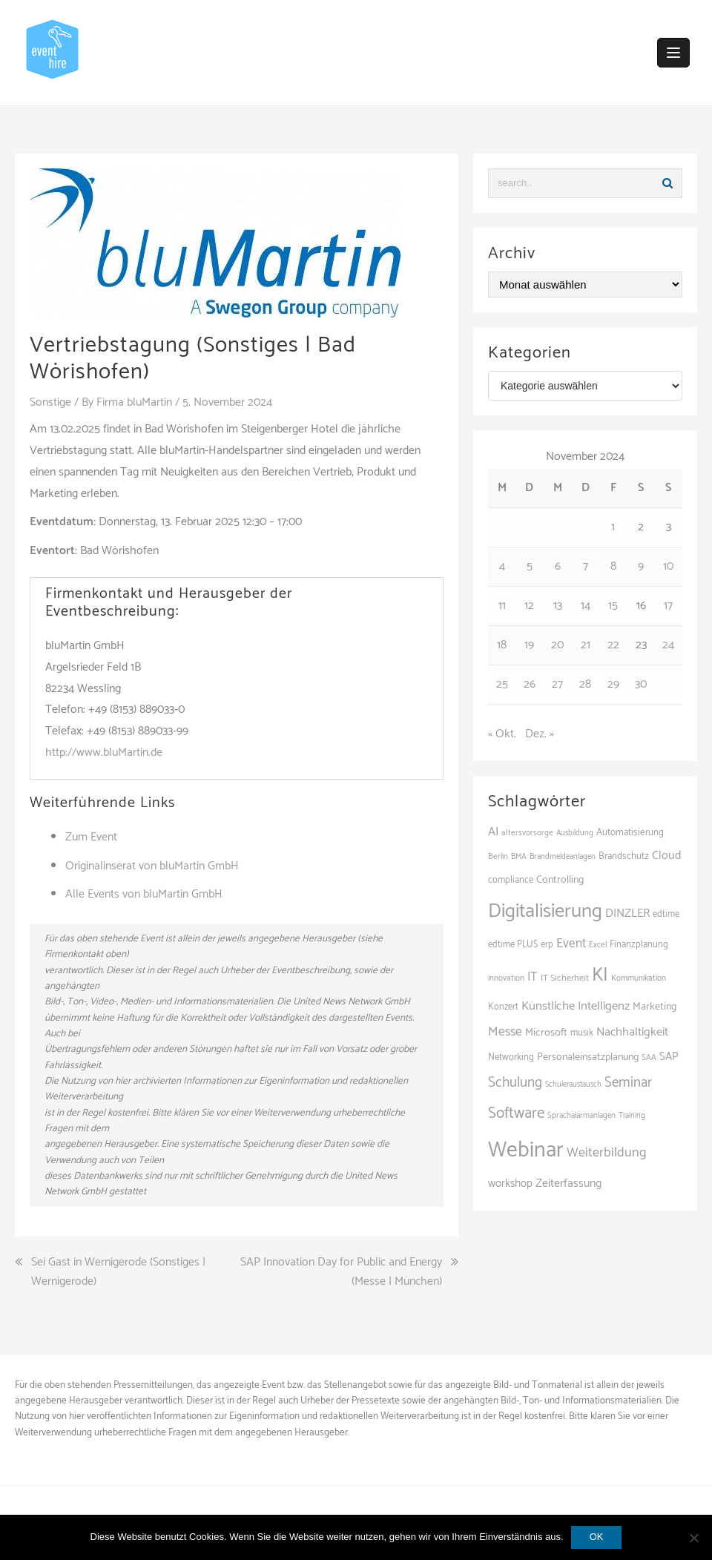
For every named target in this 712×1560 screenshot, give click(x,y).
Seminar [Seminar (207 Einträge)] (628, 1082)
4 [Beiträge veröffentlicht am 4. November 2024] (502, 566)
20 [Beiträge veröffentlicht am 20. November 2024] (557, 645)
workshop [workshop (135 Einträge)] (510, 1183)
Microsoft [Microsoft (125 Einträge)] (546, 1032)
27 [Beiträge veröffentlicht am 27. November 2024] (557, 684)
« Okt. (502, 734)
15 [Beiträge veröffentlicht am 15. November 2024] (613, 606)
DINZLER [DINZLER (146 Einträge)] (627, 914)
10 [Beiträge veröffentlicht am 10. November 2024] (668, 566)
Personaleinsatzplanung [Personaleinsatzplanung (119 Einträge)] (588, 1057)
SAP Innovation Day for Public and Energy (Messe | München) (341, 1272)
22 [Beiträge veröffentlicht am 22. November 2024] (613, 645)
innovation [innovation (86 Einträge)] (506, 978)
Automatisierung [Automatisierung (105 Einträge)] (630, 832)
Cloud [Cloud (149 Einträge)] (667, 856)
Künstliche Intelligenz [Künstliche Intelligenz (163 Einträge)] (575, 1006)
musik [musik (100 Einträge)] (581, 1033)
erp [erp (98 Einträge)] (547, 944)
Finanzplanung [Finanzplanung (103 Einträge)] (639, 944)
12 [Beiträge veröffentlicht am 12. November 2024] (529, 606)
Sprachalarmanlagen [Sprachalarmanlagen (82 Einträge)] (581, 1115)
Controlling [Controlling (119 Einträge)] (560, 880)
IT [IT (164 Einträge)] (532, 977)
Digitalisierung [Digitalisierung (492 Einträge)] (545, 911)
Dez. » (539, 734)
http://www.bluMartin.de (103, 753)
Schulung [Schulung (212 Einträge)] (515, 1082)
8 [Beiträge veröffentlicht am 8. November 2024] (613, 566)
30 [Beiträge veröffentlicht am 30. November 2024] (641, 684)
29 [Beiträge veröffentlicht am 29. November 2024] (613, 684)
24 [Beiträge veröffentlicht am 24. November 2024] (668, 645)
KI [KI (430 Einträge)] (600, 975)
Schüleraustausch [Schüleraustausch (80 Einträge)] (573, 1084)
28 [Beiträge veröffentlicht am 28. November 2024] (585, 684)
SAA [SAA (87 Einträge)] (649, 1057)
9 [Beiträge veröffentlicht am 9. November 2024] (641, 566)
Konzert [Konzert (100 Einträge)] (503, 1007)
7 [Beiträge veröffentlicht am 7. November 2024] (585, 566)
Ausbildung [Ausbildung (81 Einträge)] (574, 833)
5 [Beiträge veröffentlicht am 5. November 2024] (530, 566)
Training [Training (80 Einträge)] (632, 1115)
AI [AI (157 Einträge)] (493, 832)
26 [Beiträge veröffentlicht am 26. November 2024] (529, 684)
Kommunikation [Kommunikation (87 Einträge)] (638, 978)
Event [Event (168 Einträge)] (571, 943)
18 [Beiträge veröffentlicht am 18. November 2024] (502, 645)
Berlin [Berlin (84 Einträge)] (498, 856)
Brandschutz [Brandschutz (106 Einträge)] (624, 856)
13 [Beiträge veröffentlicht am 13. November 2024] (557, 606)
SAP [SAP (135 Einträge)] (669, 1056)
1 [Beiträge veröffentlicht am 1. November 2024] (613, 527)
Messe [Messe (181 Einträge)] (505, 1032)
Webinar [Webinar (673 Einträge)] (526, 1150)
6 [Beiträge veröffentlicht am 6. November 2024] (558, 566)
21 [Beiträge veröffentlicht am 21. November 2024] (585, 645)
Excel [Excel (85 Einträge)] (598, 945)
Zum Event (91, 837)
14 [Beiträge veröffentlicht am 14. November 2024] (585, 606)
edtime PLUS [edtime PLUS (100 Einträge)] (513, 944)
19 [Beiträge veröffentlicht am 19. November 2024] (529, 645)
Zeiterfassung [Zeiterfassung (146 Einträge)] (568, 1184)
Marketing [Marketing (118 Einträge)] (654, 1007)
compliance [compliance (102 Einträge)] (510, 880)
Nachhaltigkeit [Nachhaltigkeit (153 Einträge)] (632, 1032)
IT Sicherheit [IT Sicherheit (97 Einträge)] (565, 978)
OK (597, 1536)
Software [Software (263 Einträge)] (516, 1113)
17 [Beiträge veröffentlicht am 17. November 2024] (668, 606)
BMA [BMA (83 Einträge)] (519, 856)
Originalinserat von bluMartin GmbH (152, 866)
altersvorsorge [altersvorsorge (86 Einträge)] (527, 833)
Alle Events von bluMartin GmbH (143, 894)
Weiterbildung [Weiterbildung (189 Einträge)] (607, 1153)
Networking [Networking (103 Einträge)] (511, 1057)
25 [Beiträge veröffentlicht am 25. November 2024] (502, 684)
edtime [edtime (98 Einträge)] (666, 914)
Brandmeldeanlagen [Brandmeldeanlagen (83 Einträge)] (563, 856)
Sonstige (50, 402)
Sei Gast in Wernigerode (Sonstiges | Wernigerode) (118, 1272)
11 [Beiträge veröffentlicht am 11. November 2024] (502, 606)
